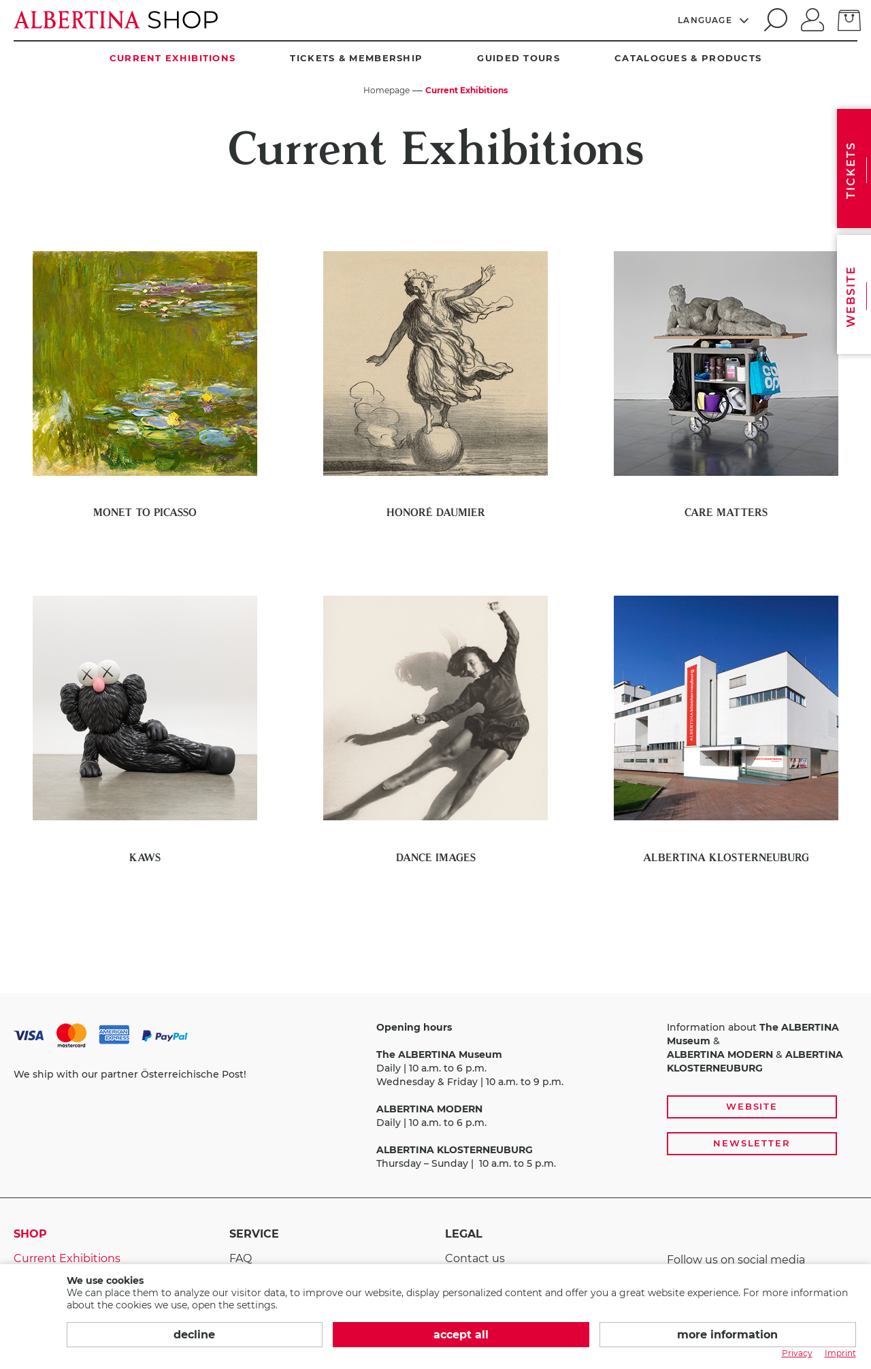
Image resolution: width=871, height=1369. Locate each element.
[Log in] (812, 18)
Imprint (840, 1353)
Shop (30, 1233)
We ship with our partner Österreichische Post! (130, 1074)
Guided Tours (518, 57)
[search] (773, 19)
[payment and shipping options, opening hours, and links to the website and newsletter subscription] (435, 1095)
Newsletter (752, 1143)
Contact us (475, 1258)
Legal (463, 1233)
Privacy (797, 1353)
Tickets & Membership (356, 57)
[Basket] (849, 19)
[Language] (714, 19)
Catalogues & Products (687, 57)
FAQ (240, 1258)
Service (254, 1233)
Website (752, 1106)
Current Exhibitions (173, 57)
